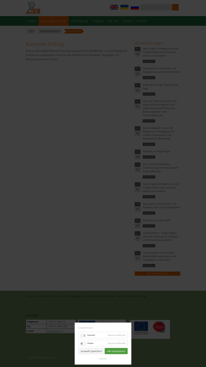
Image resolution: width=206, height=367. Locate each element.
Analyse (90, 343)
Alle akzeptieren (116, 351)
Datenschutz (103, 359)
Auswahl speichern (91, 351)
